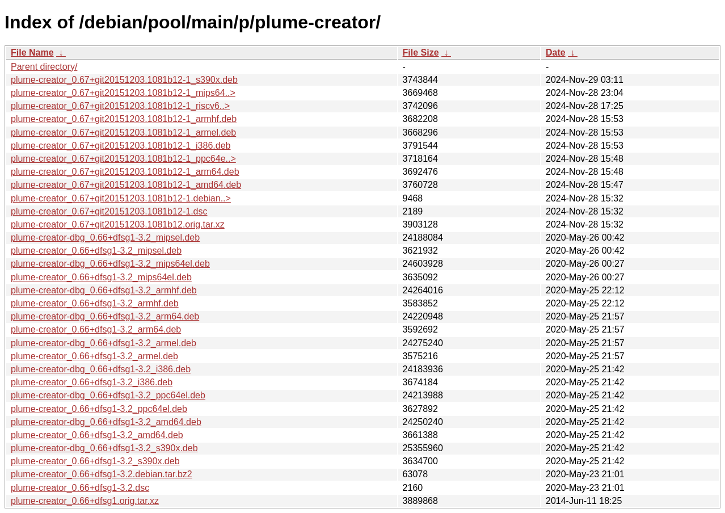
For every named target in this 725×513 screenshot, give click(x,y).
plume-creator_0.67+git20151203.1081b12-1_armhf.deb (124, 119)
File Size (421, 52)
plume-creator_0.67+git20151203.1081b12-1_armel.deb (123, 132)
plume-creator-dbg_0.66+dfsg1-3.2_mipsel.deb (105, 237)
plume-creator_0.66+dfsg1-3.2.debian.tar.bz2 (101, 474)
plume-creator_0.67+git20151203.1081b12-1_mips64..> (123, 93)
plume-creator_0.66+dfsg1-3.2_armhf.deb (95, 303)
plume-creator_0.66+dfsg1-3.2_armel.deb (94, 356)
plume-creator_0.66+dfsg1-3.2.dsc (80, 488)
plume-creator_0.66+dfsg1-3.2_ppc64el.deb (99, 409)
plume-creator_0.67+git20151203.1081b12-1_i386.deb (120, 145)
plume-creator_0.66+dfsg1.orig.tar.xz (85, 501)
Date (556, 52)
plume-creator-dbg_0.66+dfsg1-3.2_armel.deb (103, 343)
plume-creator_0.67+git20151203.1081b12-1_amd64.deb (126, 185)
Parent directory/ (44, 67)
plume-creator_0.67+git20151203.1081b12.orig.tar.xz (118, 224)
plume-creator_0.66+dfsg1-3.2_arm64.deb (96, 329)
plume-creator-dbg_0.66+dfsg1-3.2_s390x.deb (104, 448)
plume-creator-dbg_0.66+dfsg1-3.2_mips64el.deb (110, 263)
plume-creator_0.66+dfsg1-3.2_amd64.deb (97, 435)
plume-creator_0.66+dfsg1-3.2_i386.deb (91, 382)
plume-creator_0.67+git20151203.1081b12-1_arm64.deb (125, 171)
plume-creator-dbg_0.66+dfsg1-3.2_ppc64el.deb (108, 395)
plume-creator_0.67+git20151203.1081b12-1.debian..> (121, 198)
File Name (32, 52)
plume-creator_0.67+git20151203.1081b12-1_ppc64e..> (123, 158)
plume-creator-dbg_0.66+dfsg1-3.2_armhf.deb (104, 290)
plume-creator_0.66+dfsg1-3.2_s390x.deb (95, 461)
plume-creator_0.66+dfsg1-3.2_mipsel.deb (96, 250)
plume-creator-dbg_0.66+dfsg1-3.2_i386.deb (101, 369)
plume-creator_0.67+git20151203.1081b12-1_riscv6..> (120, 106)
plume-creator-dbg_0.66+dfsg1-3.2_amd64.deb (106, 422)
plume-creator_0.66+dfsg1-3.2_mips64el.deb (101, 277)
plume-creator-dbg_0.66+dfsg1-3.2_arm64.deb (105, 316)
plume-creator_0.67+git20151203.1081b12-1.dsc (109, 211)
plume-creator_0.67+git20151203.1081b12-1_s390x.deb (124, 80)
